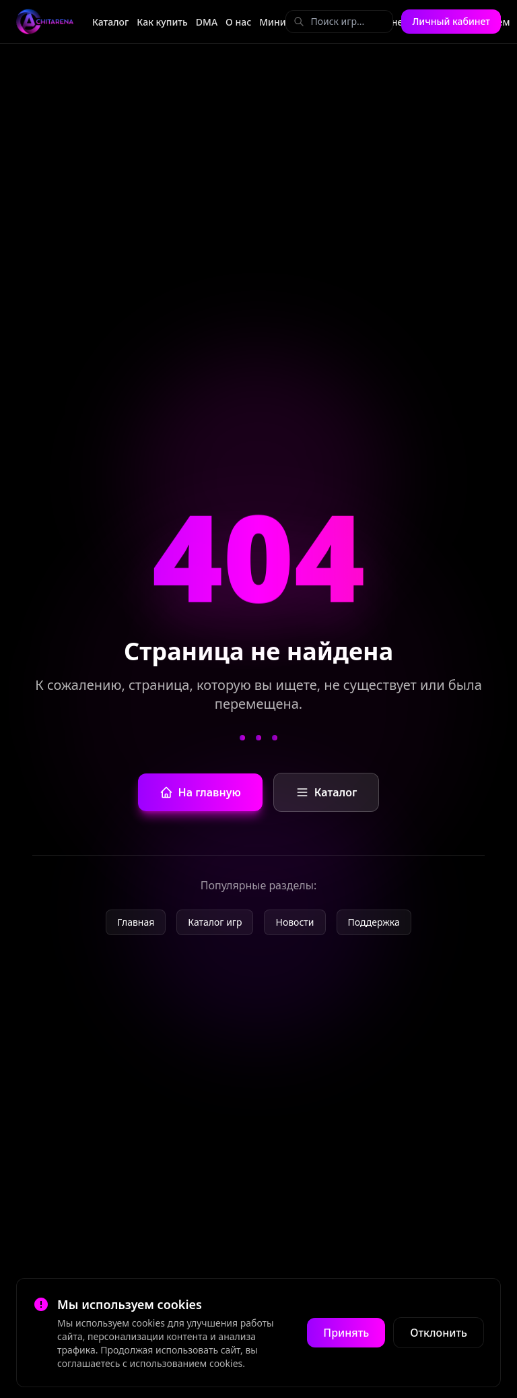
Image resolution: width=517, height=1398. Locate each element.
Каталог (110, 21)
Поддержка (374, 922)
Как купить (162, 21)
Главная (135, 922)
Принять (346, 1332)
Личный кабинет (451, 21)
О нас (238, 21)
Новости (294, 922)
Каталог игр (215, 922)
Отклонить (438, 1332)
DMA (206, 21)
